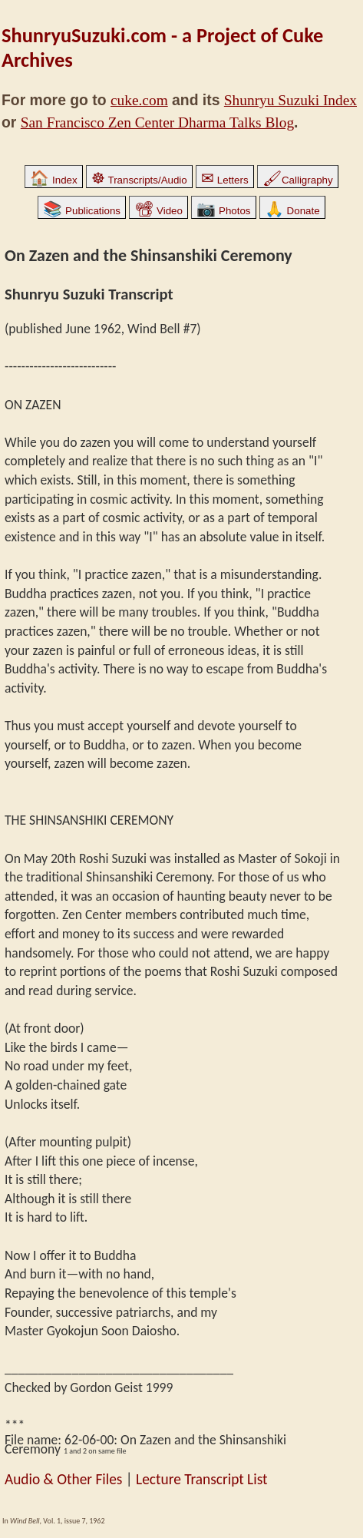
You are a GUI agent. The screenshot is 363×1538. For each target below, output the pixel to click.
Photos (223, 211)
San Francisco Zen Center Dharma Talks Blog (157, 122)
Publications (81, 211)
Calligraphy (297, 180)
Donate (292, 211)
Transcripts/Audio (139, 180)
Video (158, 211)
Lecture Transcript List (201, 1479)
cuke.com (139, 100)
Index (53, 180)
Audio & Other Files (63, 1479)
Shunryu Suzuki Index (290, 100)
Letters (224, 180)
